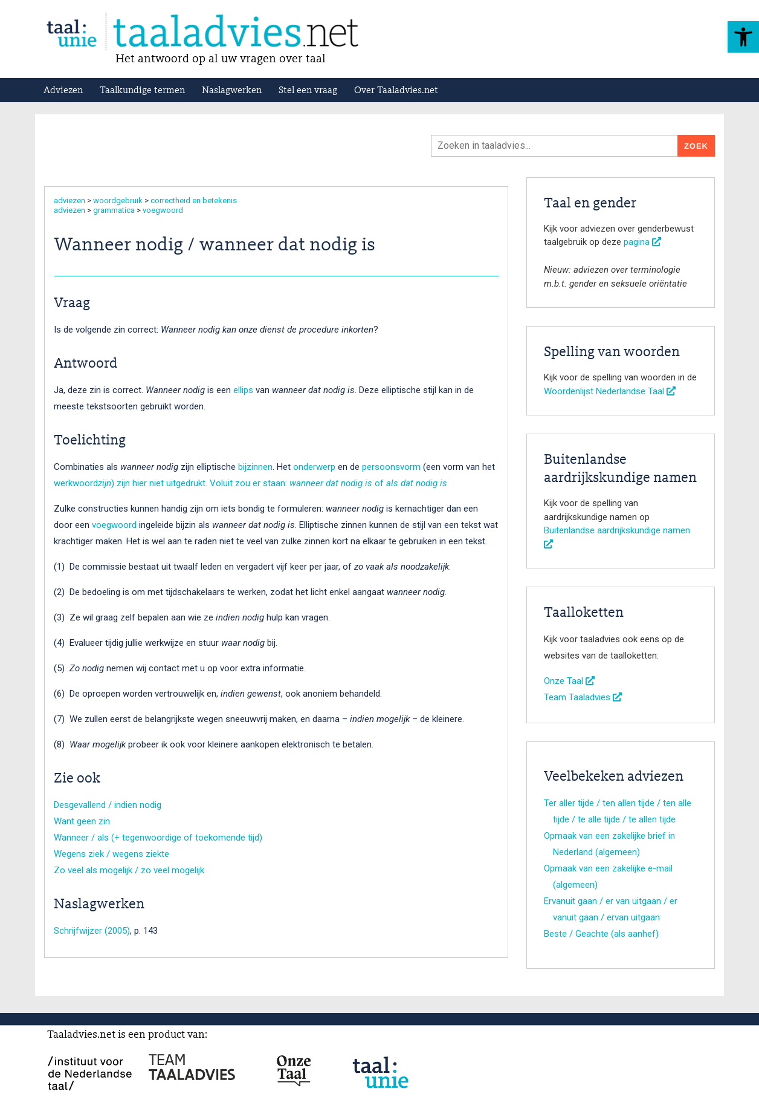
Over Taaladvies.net (396, 91)
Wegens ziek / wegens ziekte (111, 853)
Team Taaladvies (583, 697)
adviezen (69, 200)
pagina (642, 241)
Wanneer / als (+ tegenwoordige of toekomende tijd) (158, 837)
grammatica (114, 210)
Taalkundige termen (142, 91)
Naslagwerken (232, 91)
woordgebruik (118, 200)
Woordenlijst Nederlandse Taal (610, 391)
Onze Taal (569, 680)
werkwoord (76, 483)
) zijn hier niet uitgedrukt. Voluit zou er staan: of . (273, 483)
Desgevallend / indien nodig (107, 804)
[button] (743, 37)
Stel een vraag (308, 91)
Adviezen (63, 91)
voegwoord (163, 210)
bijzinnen (255, 466)
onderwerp (314, 466)
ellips (243, 390)
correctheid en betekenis (193, 200)
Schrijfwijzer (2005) (92, 930)
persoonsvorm (391, 466)
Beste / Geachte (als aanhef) (601, 933)
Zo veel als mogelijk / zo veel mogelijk (129, 870)
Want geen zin (82, 821)
